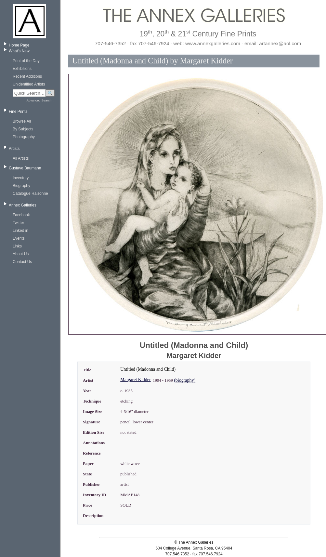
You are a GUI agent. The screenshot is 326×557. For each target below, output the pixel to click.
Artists (14, 148)
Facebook (21, 215)
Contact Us (22, 261)
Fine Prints (18, 111)
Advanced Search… (41, 100)
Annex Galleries (22, 205)
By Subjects (23, 129)
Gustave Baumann (25, 168)
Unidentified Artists (29, 84)
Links (17, 246)
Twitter (18, 222)
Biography (21, 185)
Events (19, 238)
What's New (19, 51)
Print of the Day (26, 61)
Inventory (21, 178)
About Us (21, 254)
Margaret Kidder (135, 379)
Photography (24, 137)
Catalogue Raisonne (30, 193)
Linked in (20, 230)
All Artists (21, 158)
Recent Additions (27, 76)
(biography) (184, 380)
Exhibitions (22, 68)
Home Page (19, 45)
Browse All (22, 121)
